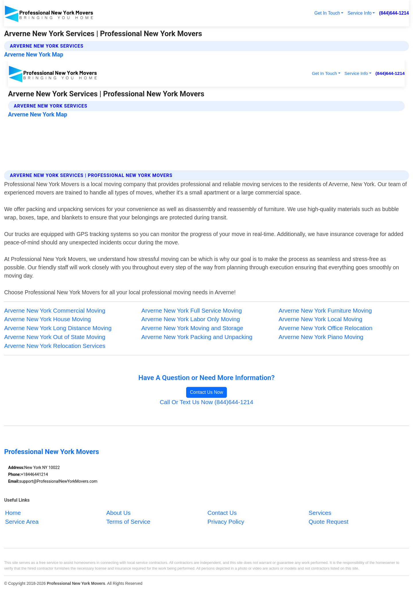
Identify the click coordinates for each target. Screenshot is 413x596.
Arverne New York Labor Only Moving (190, 319)
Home (13, 513)
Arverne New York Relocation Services (54, 345)
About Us (118, 513)
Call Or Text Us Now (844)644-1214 (206, 402)
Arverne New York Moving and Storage (192, 328)
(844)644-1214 (394, 13)
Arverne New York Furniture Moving (325, 310)
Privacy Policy (225, 521)
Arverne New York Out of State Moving (54, 337)
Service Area (22, 521)
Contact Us (222, 513)
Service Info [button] (360, 13)
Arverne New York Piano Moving (320, 337)
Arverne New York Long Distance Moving (58, 328)
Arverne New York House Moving (47, 319)
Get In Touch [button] (327, 13)
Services (320, 513)
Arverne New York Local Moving (320, 319)
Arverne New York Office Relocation (325, 328)
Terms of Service (128, 521)
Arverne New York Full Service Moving (191, 310)
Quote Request (328, 521)
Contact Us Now (206, 392)
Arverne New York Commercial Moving (54, 310)
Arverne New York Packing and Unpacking (196, 337)
